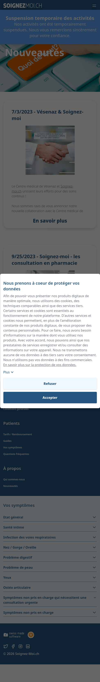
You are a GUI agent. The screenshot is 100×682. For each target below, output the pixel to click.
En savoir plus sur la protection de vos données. (39, 365)
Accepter (50, 397)
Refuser (50, 383)
